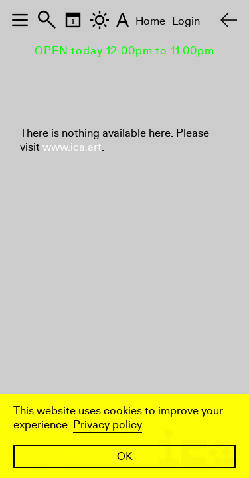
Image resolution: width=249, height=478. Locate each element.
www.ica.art (72, 147)
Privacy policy (107, 425)
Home (150, 21)
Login (186, 21)
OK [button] (125, 456)
